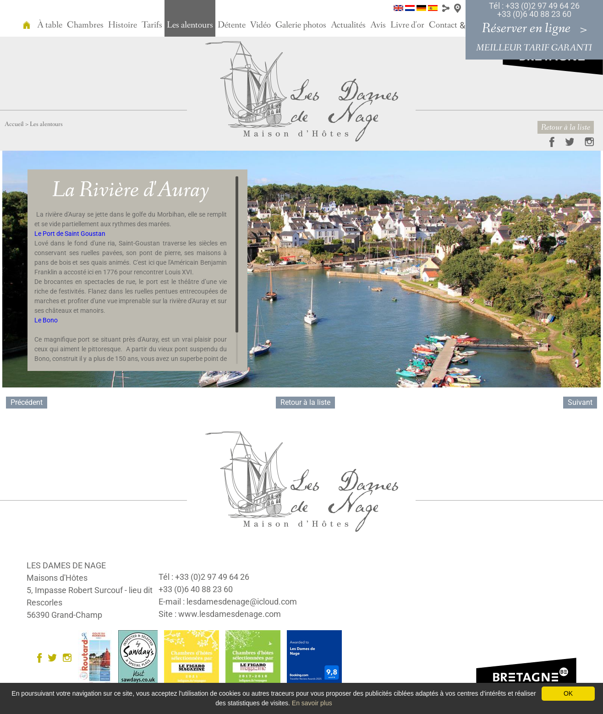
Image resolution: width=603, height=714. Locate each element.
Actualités (348, 25)
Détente (232, 25)
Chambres (85, 25)
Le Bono (46, 320)
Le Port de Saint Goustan (69, 233)
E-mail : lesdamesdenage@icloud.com (228, 601)
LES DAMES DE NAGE (66, 565)
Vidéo (260, 25)
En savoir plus (312, 703)
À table (49, 25)
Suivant (580, 402)
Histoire (122, 25)
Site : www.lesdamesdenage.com (220, 614)
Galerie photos (300, 25)
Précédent (27, 402)
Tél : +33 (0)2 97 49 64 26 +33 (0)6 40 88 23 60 (534, 10)
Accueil (14, 124)
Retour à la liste (565, 127)
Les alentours (190, 25)
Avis (378, 25)
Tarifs (152, 25)
